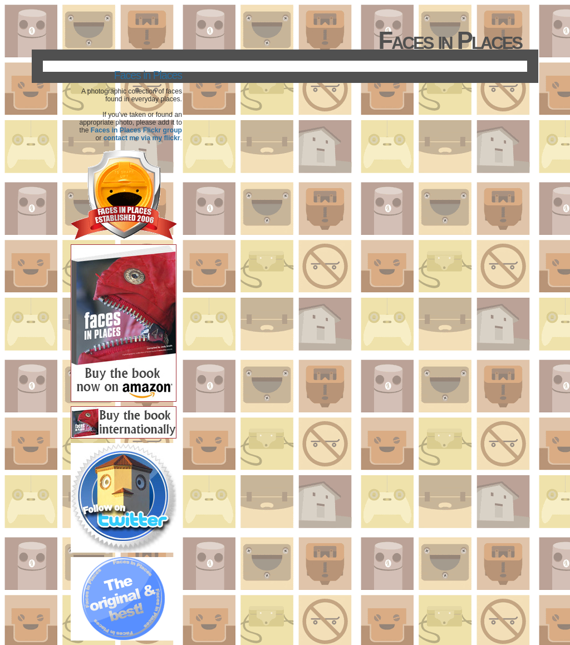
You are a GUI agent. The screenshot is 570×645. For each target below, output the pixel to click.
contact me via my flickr (142, 138)
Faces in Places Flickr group (136, 130)
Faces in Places (148, 75)
